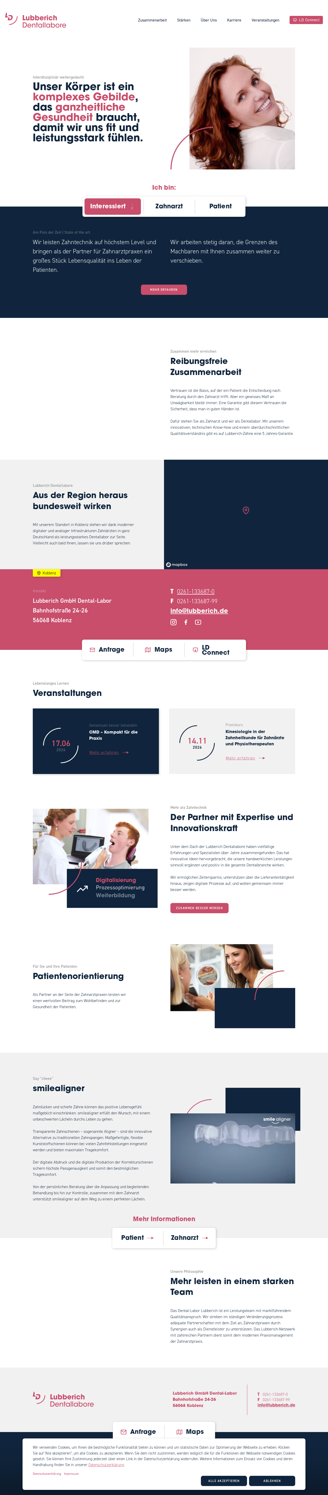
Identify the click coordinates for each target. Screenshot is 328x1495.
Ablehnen (272, 1481)
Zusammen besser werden (199, 908)
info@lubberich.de (199, 611)
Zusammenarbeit (152, 20)
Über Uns (209, 20)
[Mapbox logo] (177, 565)
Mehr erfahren (164, 290)
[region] (246, 514)
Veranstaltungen (265, 20)
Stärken (183, 20)
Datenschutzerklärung (106, 1464)
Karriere (234, 20)
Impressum (71, 1474)
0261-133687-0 (195, 591)
